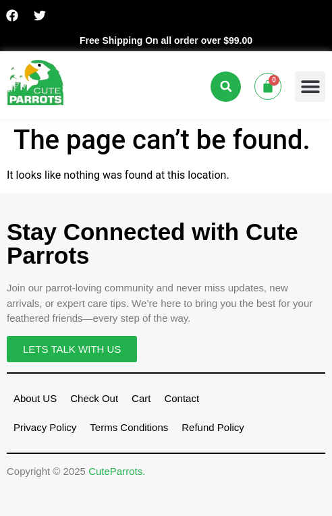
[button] (226, 86)
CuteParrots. (116, 471)
